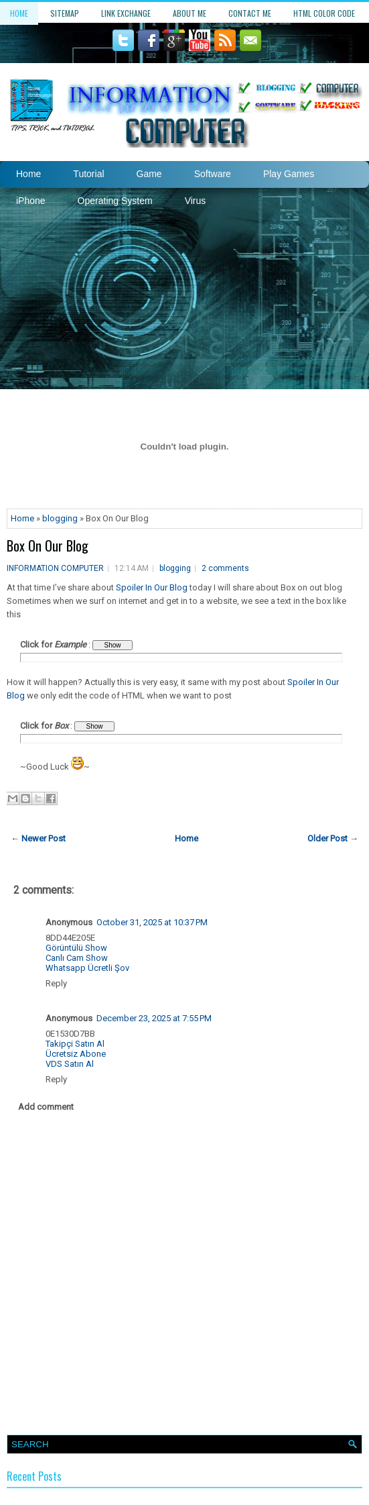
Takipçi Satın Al (75, 1044)
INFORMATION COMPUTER (55, 568)
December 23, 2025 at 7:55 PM (154, 1018)
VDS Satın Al (70, 1064)
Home (19, 13)
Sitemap (64, 13)
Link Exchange (126, 13)
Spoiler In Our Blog (152, 587)
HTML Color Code (324, 13)
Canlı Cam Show (77, 958)
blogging (60, 518)
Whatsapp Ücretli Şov (87, 968)
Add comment (46, 1107)
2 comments (225, 568)
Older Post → (332, 838)
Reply (56, 983)
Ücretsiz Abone (76, 1054)
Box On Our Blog (47, 545)
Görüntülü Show (76, 948)
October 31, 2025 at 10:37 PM (152, 922)
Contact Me (249, 13)
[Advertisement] (184, 288)
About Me (189, 13)
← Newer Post (38, 838)
